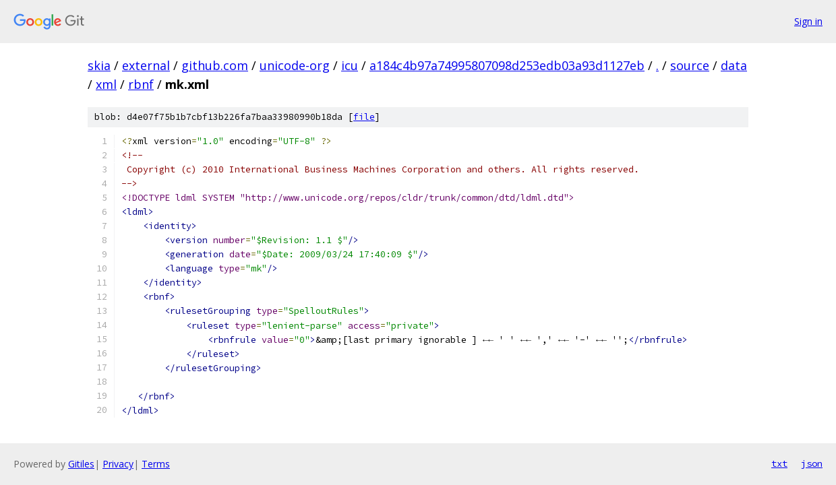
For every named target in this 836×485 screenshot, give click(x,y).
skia (99, 65)
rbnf (141, 84)
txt (779, 463)
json (812, 463)
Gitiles (81, 463)
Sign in (808, 21)
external (146, 65)
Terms (156, 463)
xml (106, 84)
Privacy (117, 463)
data (734, 65)
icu (349, 65)
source (689, 65)
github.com (214, 65)
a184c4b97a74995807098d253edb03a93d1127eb (507, 65)
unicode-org (295, 65)
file (364, 117)
